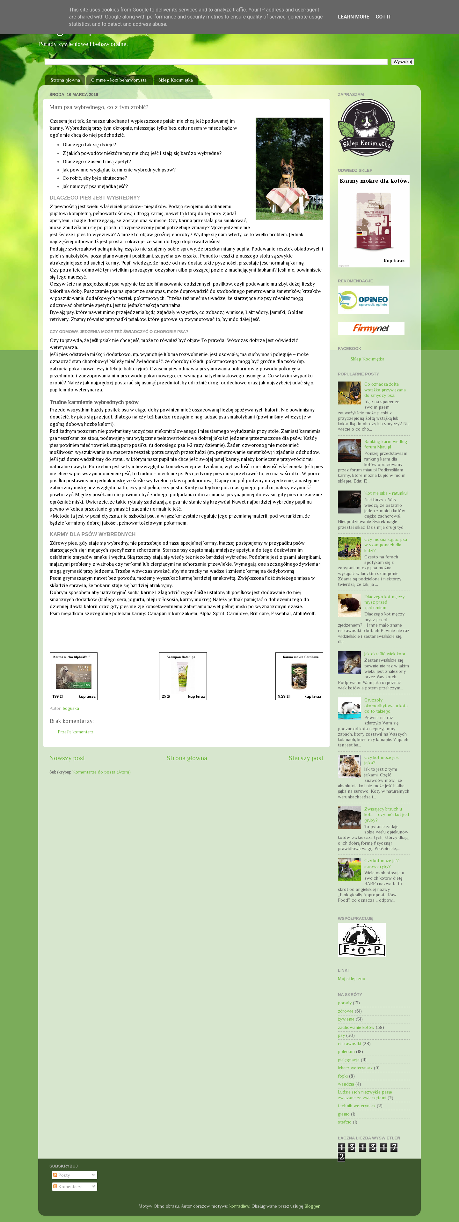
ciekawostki (349, 1043)
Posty (61, 1175)
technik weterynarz (356, 1105)
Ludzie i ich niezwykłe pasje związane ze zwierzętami (365, 1094)
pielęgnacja (349, 1059)
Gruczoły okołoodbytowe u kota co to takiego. (386, 705)
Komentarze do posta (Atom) (101, 772)
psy (341, 1035)
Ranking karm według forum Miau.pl (385, 444)
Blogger (311, 1206)
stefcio (345, 1121)
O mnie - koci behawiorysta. (119, 80)
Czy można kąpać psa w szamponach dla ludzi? (385, 545)
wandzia (346, 1084)
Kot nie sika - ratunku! (386, 493)
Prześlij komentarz (75, 731)
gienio (344, 1114)
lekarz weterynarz (355, 1067)
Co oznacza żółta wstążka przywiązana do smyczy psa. (385, 390)
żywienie (346, 1019)
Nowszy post (67, 757)
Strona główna (65, 80)
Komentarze (68, 1186)
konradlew (239, 1206)
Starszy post (306, 757)
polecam (346, 1051)
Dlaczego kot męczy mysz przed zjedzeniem (384, 602)
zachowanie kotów (356, 1027)
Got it (383, 17)
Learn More (353, 17)
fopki (343, 1076)
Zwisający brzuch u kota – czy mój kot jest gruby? (386, 814)
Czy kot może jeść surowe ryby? (381, 863)
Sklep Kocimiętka (175, 80)
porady (345, 1002)
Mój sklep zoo (351, 978)
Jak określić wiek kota (384, 653)
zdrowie (345, 1011)
